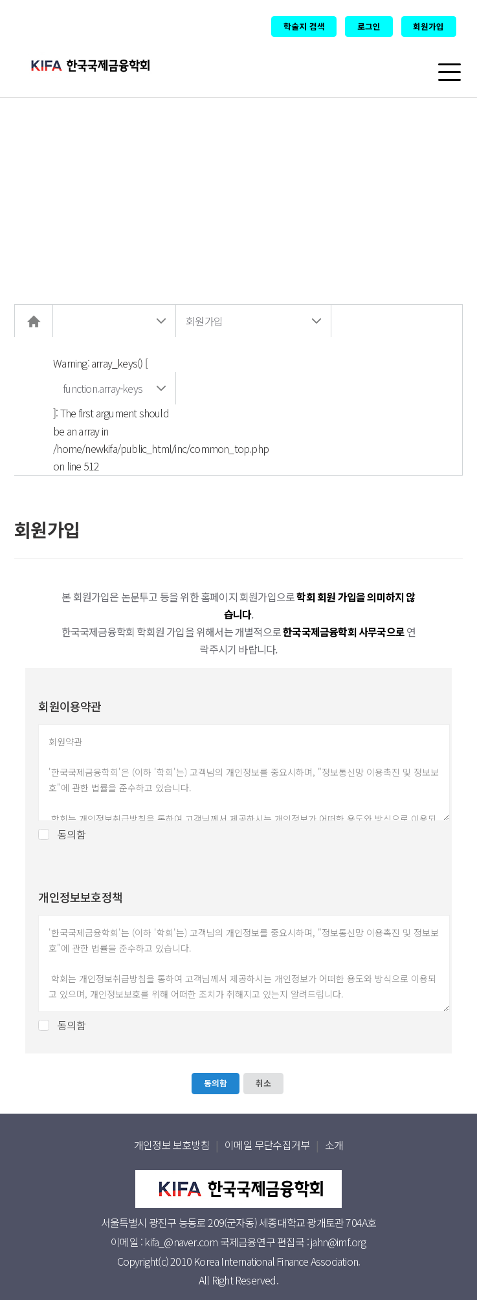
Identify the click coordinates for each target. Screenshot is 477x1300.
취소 (263, 1083)
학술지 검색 (304, 26)
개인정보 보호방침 (172, 1144)
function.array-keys (102, 388)
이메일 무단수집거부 (267, 1144)
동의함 (71, 834)
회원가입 (428, 26)
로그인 (369, 26)
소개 (334, 1144)
